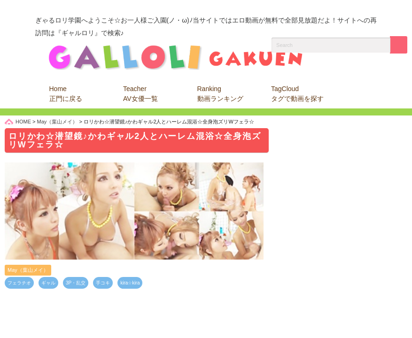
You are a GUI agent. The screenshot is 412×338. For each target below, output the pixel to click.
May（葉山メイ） (28, 270)
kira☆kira (130, 282)
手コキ (103, 282)
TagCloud (297, 93)
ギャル (48, 282)
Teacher (140, 93)
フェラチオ (19, 282)
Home (65, 93)
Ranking (220, 93)
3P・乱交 (76, 282)
